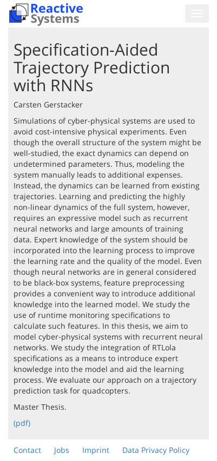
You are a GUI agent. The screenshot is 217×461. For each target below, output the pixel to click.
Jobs (61, 450)
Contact (27, 450)
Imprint (95, 450)
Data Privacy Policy (155, 450)
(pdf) (22, 423)
